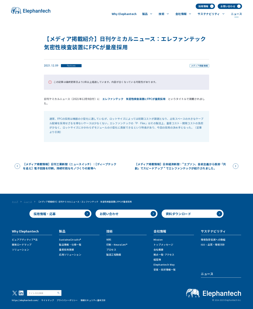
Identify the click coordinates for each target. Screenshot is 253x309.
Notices (71, 65)
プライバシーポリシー (67, 300)
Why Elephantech (25, 231)
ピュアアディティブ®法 (25, 239)
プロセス (111, 249)
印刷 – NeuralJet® (116, 244)
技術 (109, 231)
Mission (158, 239)
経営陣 (157, 259)
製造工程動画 (113, 254)
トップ (15, 202)
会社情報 (160, 231)
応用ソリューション (70, 254)
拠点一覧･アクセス (164, 254)
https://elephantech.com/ (25, 300)
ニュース (28, 202)
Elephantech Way (164, 264)
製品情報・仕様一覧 (70, 244)
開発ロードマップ (21, 244)
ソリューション (20, 249)
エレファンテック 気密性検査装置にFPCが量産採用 (134, 99)
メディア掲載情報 (199, 66)
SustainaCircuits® (70, 239)
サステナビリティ (213, 231)
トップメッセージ (163, 244)
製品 (62, 231)
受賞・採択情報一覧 (165, 269)
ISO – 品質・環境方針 (213, 244)
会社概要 (158, 249)
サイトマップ (47, 300)
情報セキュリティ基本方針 (93, 300)
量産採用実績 (66, 249)
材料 (108, 239)
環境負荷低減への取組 (213, 239)
